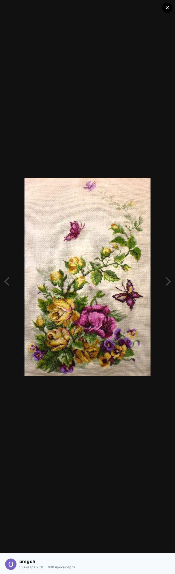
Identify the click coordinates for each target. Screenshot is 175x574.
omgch (27, 561)
